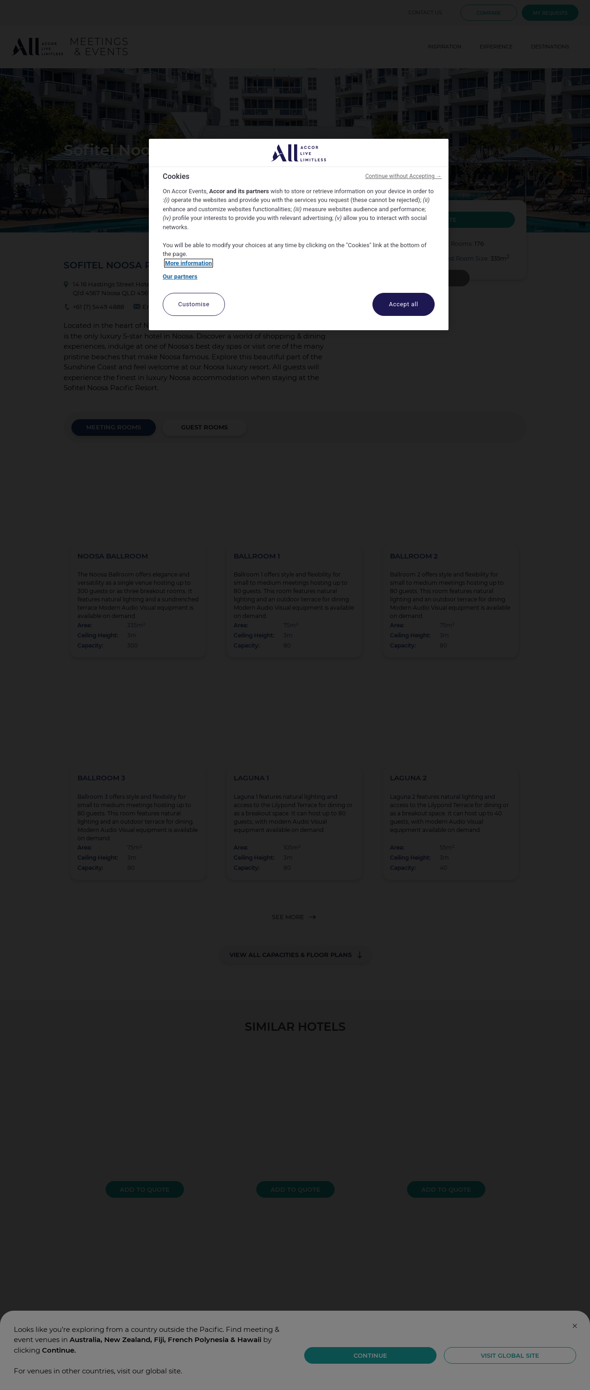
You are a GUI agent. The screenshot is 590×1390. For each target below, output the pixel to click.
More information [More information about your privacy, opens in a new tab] (188, 263)
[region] (298, 234)
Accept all (404, 304)
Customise (194, 304)
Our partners (180, 276)
